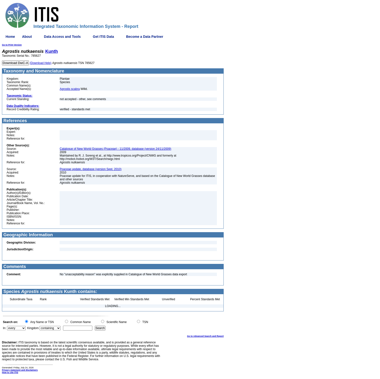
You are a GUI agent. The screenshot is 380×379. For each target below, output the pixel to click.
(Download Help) (40, 63)
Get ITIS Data (103, 37)
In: (4, 328)
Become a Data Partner (144, 37)
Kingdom (33, 328)
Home (10, 37)
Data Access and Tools (62, 37)
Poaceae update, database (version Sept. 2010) (90, 169)
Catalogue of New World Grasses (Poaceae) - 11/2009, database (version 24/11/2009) (115, 148)
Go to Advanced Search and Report (205, 336)
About (27, 37)
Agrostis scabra (70, 89)
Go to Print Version (12, 45)
